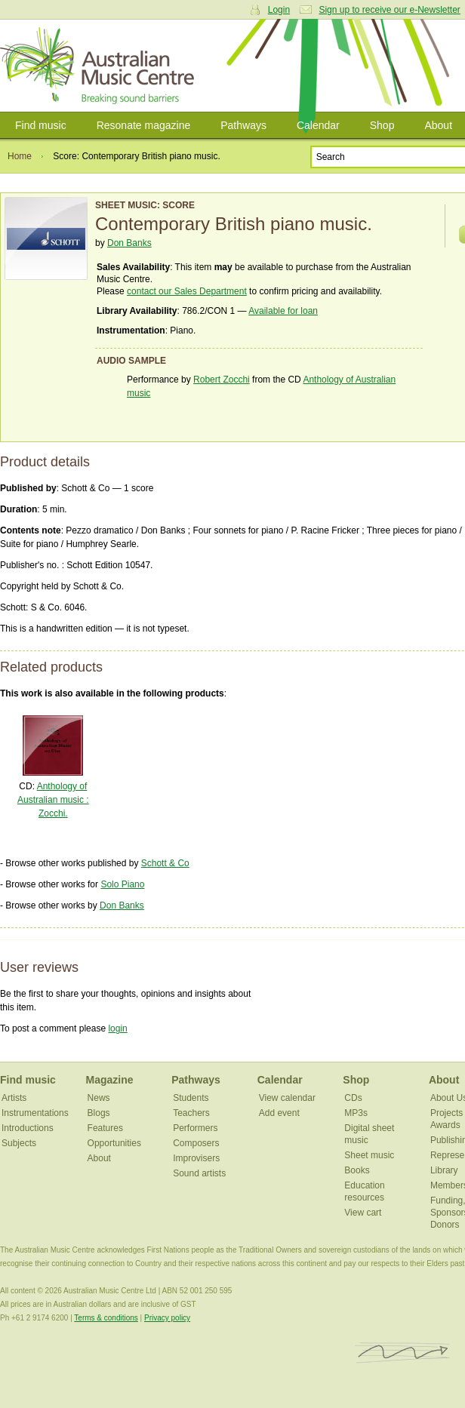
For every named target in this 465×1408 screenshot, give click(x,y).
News (99, 1098)
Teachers (191, 1113)
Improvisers (196, 1158)
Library (444, 1170)
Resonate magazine (144, 125)
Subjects (19, 1143)
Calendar (318, 125)
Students (190, 1098)
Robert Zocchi (221, 379)
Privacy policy (167, 1318)
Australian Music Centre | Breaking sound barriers (100, 65)
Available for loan (283, 311)
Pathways (243, 125)
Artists (14, 1098)
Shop (382, 125)
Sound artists (199, 1173)
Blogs (99, 1113)
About (99, 1158)
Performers (195, 1128)
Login (279, 10)
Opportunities (114, 1143)
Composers (196, 1143)
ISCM (402, 1353)
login (117, 1028)
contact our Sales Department (187, 291)
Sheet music (369, 1155)
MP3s (356, 1113)
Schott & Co (165, 863)
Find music (40, 125)
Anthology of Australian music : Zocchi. (53, 800)
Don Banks (129, 243)
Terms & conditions (105, 1318)
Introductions (28, 1128)
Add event (279, 1113)
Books (356, 1170)
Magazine (110, 1080)
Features (105, 1128)
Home (20, 156)
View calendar (287, 1098)
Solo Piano (122, 884)
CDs (353, 1098)
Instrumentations (35, 1113)
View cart (362, 1212)
